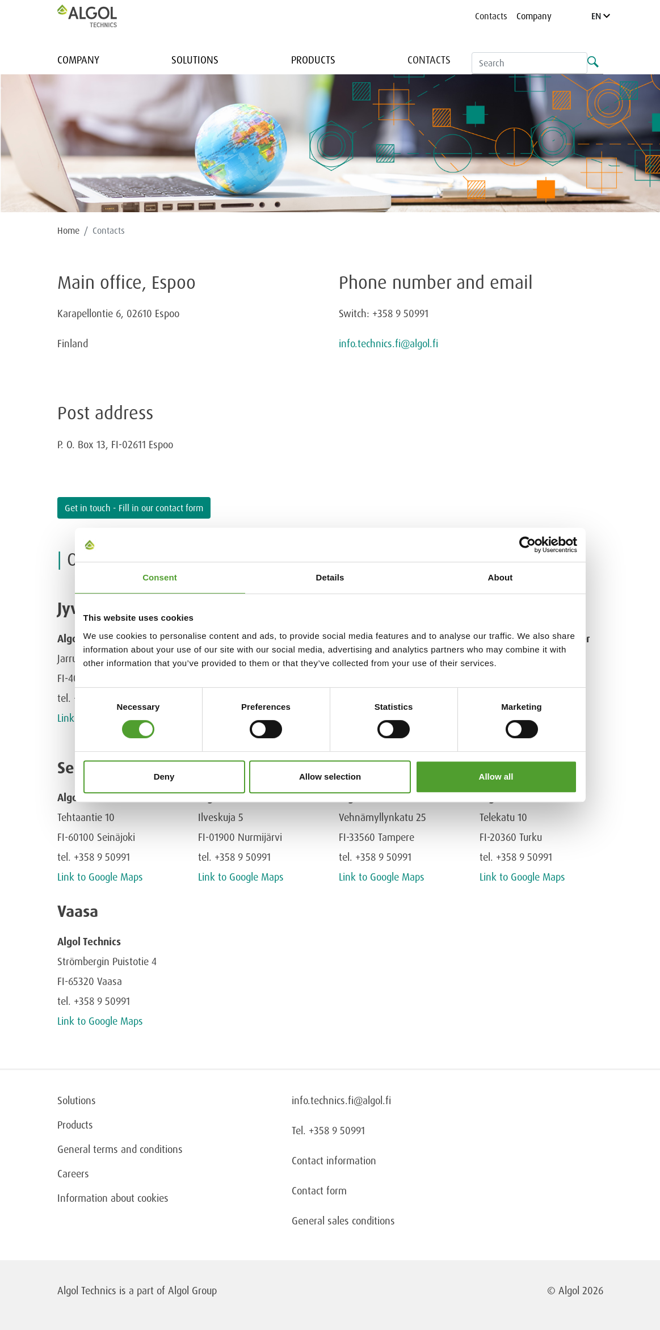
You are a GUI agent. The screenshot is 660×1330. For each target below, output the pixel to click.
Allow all (496, 776)
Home (68, 230)
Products (313, 59)
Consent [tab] (159, 577)
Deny (164, 776)
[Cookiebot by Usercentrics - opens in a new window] (527, 544)
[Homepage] (98, 16)
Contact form (319, 1190)
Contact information (334, 1160)
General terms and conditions (120, 1149)
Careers (73, 1173)
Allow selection (330, 776)
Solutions (194, 59)
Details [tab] (330, 577)
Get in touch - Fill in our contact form (134, 508)
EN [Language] (600, 16)
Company (534, 16)
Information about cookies (113, 1198)
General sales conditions (343, 1220)
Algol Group (192, 1290)
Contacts (491, 16)
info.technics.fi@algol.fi (388, 343)
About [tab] (500, 577)
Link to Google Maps (100, 876)
